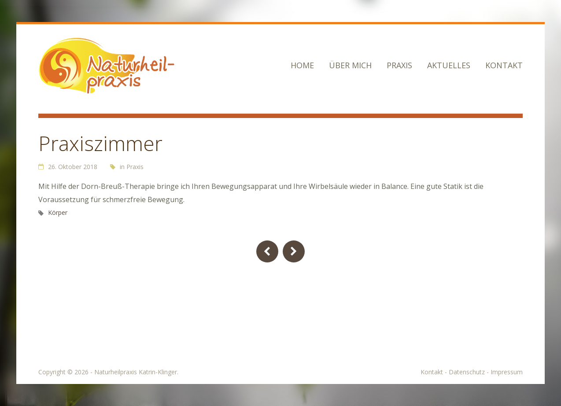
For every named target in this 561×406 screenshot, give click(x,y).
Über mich (350, 65)
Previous (267, 251)
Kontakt (504, 65)
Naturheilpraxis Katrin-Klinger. (136, 372)
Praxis (399, 65)
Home (302, 65)
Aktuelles (448, 65)
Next (294, 251)
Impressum (507, 372)
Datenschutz (467, 372)
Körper (57, 212)
